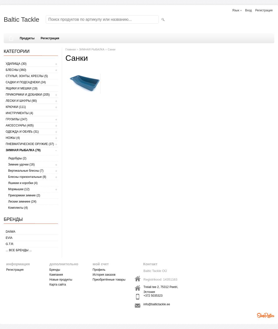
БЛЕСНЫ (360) (16, 70)
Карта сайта (57, 284)
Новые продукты (60, 279)
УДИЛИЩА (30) (16, 63)
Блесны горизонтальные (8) (27, 177)
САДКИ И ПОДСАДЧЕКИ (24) (26, 82)
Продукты (27, 38)
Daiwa (10, 231)
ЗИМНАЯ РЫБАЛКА (91, 49)
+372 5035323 (152, 295)
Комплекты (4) (18, 207)
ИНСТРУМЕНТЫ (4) (19, 113)
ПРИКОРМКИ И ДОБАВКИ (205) (28, 94)
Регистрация (264, 10)
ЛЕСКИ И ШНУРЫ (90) (21, 101)
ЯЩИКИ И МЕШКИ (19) (22, 88)
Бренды (54, 269)
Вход (248, 10)
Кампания (56, 274)
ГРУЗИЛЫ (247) (16, 119)
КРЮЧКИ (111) (16, 107)
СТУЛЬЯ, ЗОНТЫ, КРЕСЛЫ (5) (27, 76)
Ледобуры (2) (17, 158)
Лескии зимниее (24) (22, 201)
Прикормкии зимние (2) (24, 195)
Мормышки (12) (19, 189)
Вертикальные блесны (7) (25, 170)
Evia (9, 238)
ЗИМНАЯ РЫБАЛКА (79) (23, 150)
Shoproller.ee (265, 315)
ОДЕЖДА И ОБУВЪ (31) (22, 131)
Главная (70, 49)
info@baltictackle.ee (156, 304)
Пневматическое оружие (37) (30, 144)
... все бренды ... (19, 250)
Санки (111, 49)
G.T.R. (10, 244)
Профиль (99, 269)
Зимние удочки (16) (21, 164)
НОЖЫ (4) (13, 138)
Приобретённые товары (109, 279)
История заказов (104, 274)
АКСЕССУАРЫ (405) (20, 125)
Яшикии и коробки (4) (23, 183)
